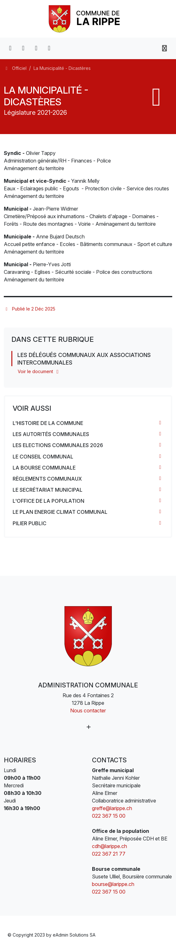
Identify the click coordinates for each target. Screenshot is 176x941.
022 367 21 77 (108, 854)
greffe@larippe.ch (112, 808)
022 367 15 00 (108, 816)
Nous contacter (88, 710)
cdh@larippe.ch (109, 846)
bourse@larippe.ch (113, 884)
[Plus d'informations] (88, 727)
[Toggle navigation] (164, 48)
